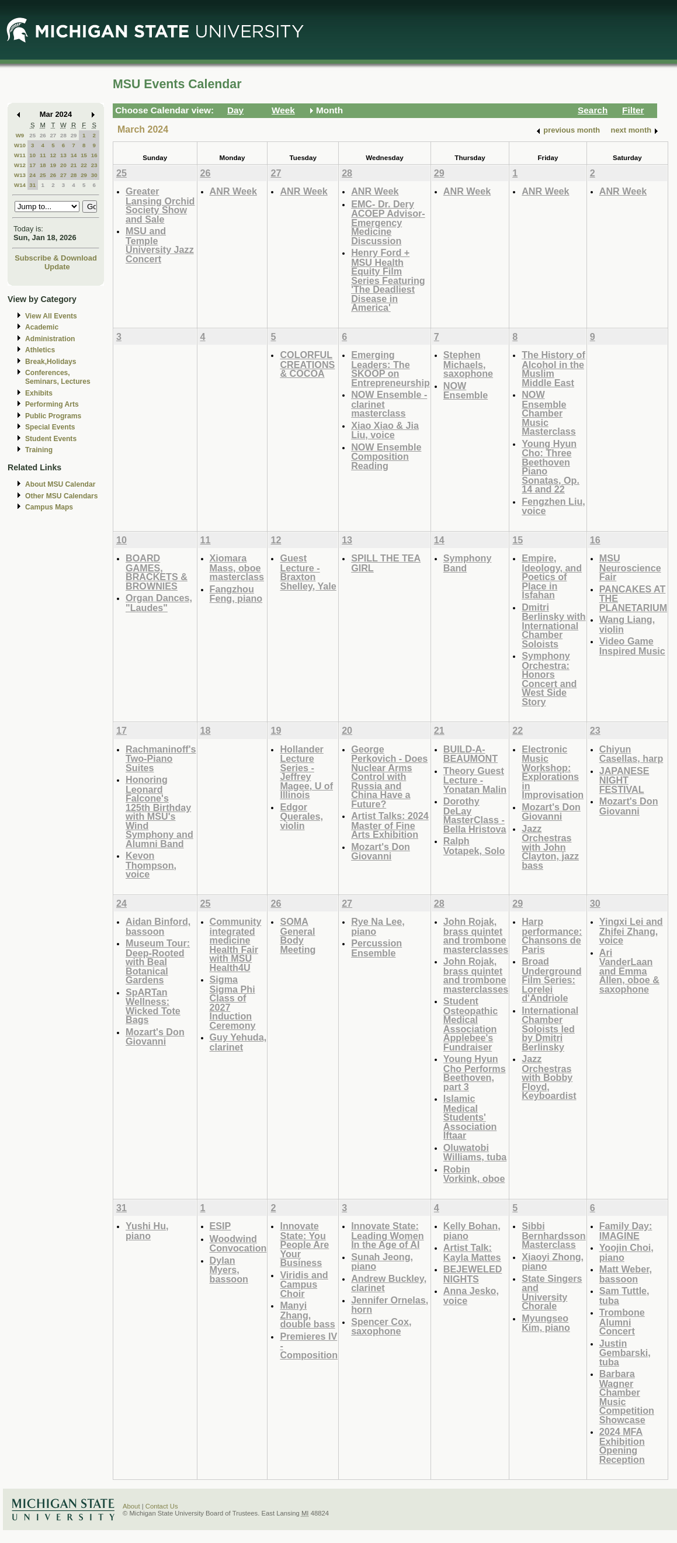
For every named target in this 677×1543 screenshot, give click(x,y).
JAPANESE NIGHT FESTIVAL (624, 780)
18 (43, 165)
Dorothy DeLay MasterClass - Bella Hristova (474, 815)
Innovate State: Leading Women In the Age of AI (387, 1235)
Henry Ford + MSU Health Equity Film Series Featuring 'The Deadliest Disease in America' (388, 280)
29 (74, 135)
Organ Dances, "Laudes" (159, 602)
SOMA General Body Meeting (297, 935)
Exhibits (39, 393)
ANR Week (233, 191)
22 (84, 165)
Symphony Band (467, 563)
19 (53, 165)
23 (94, 165)
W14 (20, 185)
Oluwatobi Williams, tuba (474, 1152)
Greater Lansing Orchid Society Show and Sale (160, 205)
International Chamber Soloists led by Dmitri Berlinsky (550, 1028)
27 (53, 135)
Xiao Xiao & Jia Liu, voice (385, 430)
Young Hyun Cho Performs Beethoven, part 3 (474, 1072)
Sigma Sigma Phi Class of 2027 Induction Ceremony (233, 1002)
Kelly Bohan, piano (472, 1230)
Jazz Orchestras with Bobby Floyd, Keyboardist (549, 1077)
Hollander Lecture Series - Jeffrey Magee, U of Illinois (306, 772)
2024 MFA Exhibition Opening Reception (622, 1445)
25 (32, 135)
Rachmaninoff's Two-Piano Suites (161, 758)
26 (43, 135)
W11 (20, 155)
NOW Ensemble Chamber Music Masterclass (549, 412)
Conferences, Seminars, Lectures (58, 377)
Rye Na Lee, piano (378, 926)
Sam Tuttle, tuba (624, 1295)
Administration (50, 339)
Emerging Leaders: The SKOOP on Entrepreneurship (390, 368)
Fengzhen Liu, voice (553, 506)
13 (63, 155)
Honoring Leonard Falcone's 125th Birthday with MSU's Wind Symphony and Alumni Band (159, 811)
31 (32, 185)
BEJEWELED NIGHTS (472, 1274)
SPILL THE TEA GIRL (386, 563)
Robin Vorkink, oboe (474, 1174)
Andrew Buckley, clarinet (388, 1283)
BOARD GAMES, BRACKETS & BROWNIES (157, 572)
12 (53, 155)
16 (94, 155)
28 (63, 135)
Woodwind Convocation (238, 1243)
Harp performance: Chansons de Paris (552, 935)
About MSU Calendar (60, 484)
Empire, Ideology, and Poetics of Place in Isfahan (552, 576)
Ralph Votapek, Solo (474, 845)
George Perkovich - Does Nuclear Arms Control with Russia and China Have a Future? (389, 776)
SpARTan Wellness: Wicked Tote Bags (153, 1006)
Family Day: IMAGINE (625, 1230)
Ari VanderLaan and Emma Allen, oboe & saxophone (629, 970)
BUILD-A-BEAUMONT (470, 754)
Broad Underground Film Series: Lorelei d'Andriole (551, 979)
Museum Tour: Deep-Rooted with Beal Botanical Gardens (158, 961)
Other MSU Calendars (61, 496)
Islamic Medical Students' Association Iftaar (470, 1116)
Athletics (40, 350)
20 (63, 165)
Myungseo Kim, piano (546, 1323)
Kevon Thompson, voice (151, 864)
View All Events (51, 316)
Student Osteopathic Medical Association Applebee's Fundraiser (470, 1024)
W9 (20, 135)
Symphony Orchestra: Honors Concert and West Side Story (549, 678)
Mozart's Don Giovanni (380, 851)
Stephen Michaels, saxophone (468, 364)
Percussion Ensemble (376, 948)
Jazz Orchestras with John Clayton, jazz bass (550, 847)
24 (32, 175)
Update (57, 266)
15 (84, 155)
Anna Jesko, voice (471, 1295)
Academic (41, 327)
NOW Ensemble (465, 390)
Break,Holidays (51, 362)
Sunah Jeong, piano (382, 1261)
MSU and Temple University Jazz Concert (160, 245)
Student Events (51, 439)
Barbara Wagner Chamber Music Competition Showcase (626, 1396)
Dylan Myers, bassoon (229, 1269)
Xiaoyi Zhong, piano (553, 1261)
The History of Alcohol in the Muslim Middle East (553, 368)
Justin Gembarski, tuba (625, 1352)
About (131, 1506)
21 (74, 165)
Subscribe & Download (56, 258)
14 (74, 155)
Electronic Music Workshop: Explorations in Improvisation (553, 772)
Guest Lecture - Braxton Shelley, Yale (308, 572)
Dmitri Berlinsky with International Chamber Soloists (554, 625)
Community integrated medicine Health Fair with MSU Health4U (236, 944)
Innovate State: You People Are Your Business (304, 1244)
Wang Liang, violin (627, 624)
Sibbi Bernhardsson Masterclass (554, 1235)
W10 (20, 145)
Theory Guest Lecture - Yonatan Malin (474, 780)
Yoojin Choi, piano (626, 1252)
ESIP (220, 1225)
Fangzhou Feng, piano (236, 594)
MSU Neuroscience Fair (630, 567)
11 (43, 155)
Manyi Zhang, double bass (307, 1314)
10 (32, 155)
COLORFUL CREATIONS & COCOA (307, 364)
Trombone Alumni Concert (622, 1321)
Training (39, 450)
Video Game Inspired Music (632, 646)
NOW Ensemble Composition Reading (386, 456)
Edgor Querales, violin (301, 816)
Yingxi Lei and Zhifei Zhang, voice (631, 930)
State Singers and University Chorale (552, 1292)
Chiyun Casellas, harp (631, 754)
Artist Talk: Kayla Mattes (472, 1252)
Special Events (50, 427)
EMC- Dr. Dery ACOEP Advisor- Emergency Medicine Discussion (388, 222)
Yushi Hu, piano (147, 1230)
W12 (20, 165)
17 (32, 165)
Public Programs (53, 416)
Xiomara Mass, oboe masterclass (237, 567)
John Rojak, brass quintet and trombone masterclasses (475, 935)
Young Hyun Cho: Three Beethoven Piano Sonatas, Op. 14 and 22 (550, 466)
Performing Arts (52, 404)
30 (94, 175)
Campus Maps (49, 507)
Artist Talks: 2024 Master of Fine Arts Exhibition (390, 825)
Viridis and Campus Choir (304, 1284)
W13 (20, 175)
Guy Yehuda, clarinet (238, 1042)
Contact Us (161, 1506)
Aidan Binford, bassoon (158, 926)
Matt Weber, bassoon (625, 1274)
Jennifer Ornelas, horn (389, 1305)
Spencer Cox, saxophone (381, 1326)
